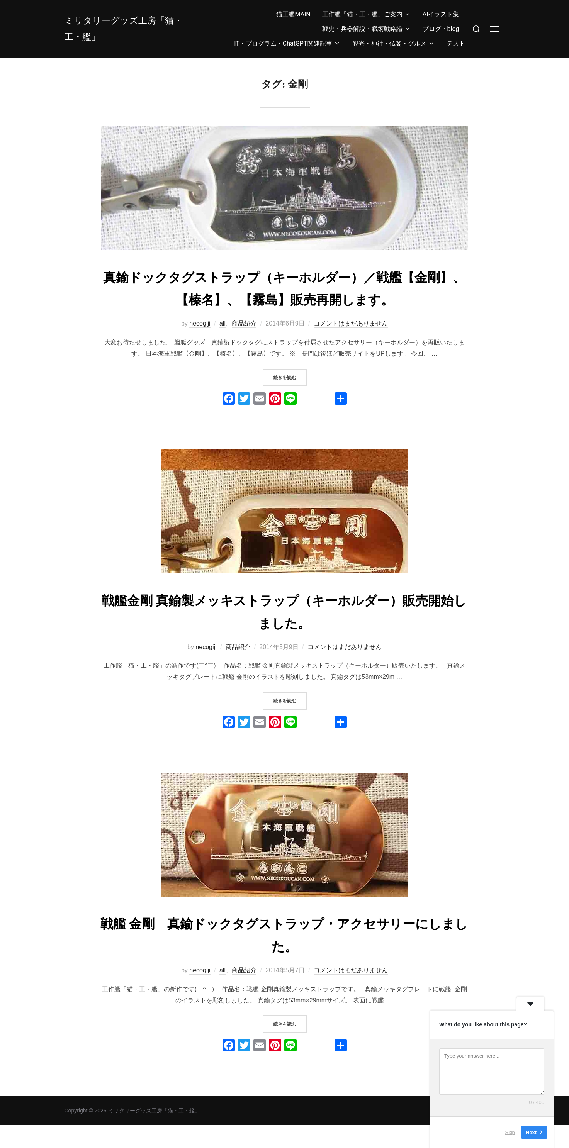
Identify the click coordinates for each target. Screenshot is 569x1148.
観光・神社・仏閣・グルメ (393, 43)
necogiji (199, 346)
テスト (456, 43)
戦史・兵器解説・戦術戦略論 (366, 28)
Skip (510, 1132)
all (222, 346)
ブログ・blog (441, 28)
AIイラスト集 (441, 14)
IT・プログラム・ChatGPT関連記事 (287, 43)
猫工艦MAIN (293, 14)
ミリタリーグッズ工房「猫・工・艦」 (131, 28)
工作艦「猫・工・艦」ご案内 (366, 14)
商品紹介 (244, 346)
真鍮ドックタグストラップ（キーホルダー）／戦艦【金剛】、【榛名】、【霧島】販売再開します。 (284, 299)
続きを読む (290, 399)
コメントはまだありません (351, 346)
